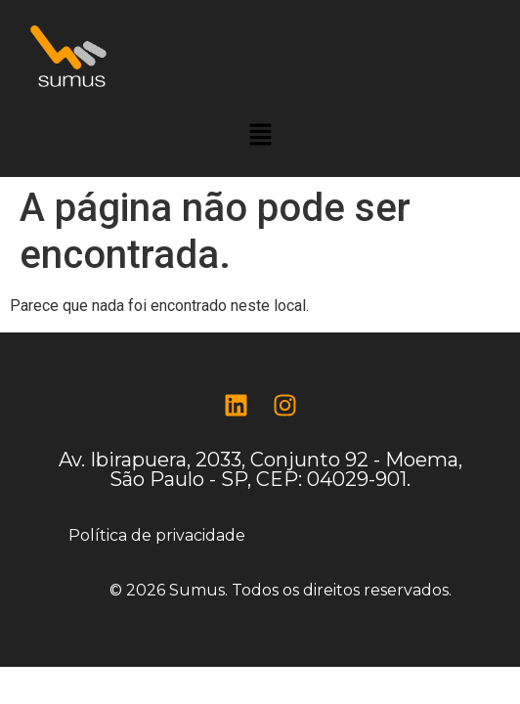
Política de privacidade (156, 535)
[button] (260, 135)
